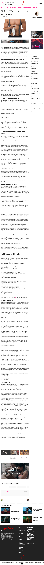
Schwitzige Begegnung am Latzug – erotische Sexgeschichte (38, 511)
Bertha (2, 16)
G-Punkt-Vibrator (18, 79)
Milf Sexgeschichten (34, 83)
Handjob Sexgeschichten (34, 78)
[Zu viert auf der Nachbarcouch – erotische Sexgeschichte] (5, 511)
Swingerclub (33, 106)
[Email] (28, 487)
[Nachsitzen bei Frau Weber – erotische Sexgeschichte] (5, 519)
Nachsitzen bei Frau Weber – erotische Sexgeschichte (16, 519)
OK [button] (22, 563)
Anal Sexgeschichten (34, 56)
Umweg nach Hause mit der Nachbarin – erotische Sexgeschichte (38, 519)
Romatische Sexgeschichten (35, 91)
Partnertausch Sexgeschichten (35, 88)
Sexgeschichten (33, 96)
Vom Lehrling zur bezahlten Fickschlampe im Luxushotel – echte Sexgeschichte (14, 456)
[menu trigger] (2, 7)
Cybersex (32, 66)
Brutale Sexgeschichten (34, 63)
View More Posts (26, 491)
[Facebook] (35, 3)
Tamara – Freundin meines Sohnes (5, 455)
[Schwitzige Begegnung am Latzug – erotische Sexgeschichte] (27, 511)
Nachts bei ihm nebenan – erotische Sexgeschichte (30, 546)
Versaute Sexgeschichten (34, 111)
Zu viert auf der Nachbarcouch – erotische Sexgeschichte (16, 511)
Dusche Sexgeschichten (34, 68)
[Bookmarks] (42, 3)
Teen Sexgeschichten (34, 110)
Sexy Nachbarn (33, 103)
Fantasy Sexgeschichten (34, 73)
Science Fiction (33, 93)
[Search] (42, 7)
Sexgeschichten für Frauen (34, 98)
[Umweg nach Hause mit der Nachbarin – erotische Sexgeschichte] (27, 519)
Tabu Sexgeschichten (34, 108)
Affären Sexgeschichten (7, 11)
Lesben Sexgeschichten (34, 81)
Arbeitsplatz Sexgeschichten (17, 11)
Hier (1, 444)
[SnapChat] (40, 3)
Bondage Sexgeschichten (34, 61)
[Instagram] (39, 3)
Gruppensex (32, 76)
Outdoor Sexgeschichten (34, 86)
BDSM (2, 11)
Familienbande (33, 71)
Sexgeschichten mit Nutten (34, 101)
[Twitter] (36, 3)
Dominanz (11, 483)
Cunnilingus (7, 483)
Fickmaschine (17, 483)
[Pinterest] (25, 487)
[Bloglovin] (41, 3)
